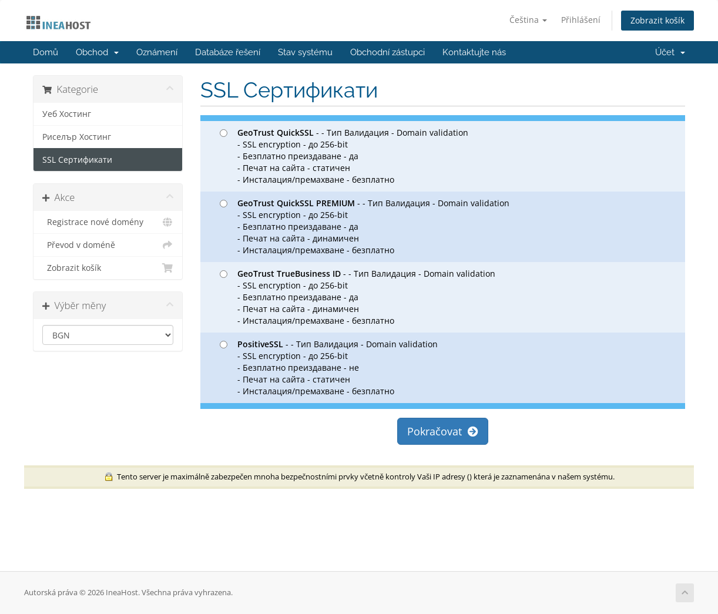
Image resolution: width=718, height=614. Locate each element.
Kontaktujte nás (474, 52)
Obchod (97, 52)
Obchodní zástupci (387, 52)
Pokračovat (442, 431)
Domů (45, 52)
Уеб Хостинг (66, 114)
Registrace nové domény (107, 222)
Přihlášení (580, 19)
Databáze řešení (227, 52)
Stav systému (305, 52)
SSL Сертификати (77, 160)
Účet (670, 52)
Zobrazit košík (657, 20)
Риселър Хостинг (76, 137)
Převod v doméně (107, 245)
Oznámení (156, 52)
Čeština (528, 19)
